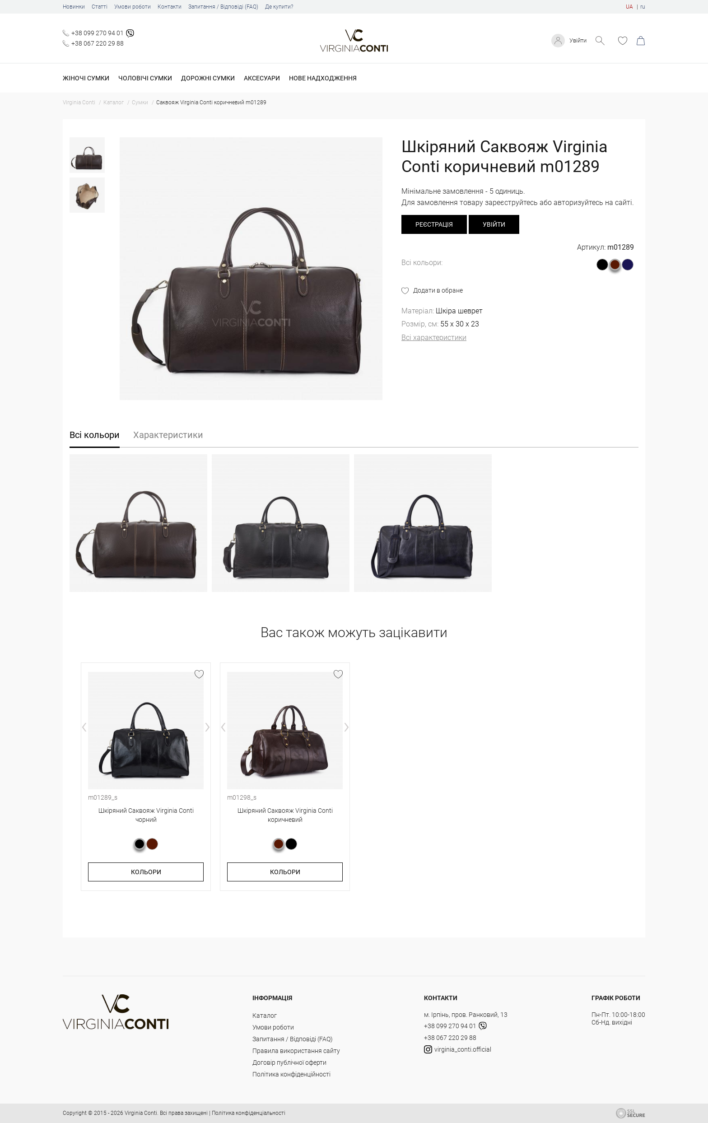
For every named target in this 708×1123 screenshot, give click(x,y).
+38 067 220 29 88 (97, 43)
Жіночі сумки (86, 78)
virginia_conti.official (457, 1049)
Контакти (170, 7)
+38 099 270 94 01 (97, 33)
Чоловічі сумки (145, 78)
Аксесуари (262, 78)
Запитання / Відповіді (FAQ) (223, 7)
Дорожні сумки (208, 78)
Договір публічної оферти (289, 1062)
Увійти (577, 40)
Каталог (264, 1015)
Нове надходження (323, 78)
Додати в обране (438, 290)
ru (642, 7)
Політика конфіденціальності (248, 1113)
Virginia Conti (141, 1113)
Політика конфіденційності (291, 1074)
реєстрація (434, 224)
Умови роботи (132, 7)
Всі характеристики (433, 337)
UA (629, 7)
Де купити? (279, 7)
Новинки (74, 7)
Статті (99, 7)
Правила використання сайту (296, 1050)
